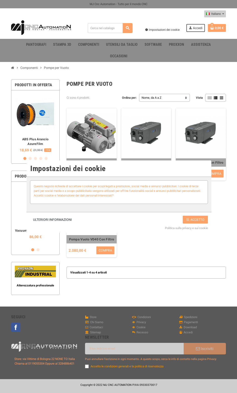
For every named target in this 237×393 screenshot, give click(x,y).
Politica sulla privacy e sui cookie (186, 228)
